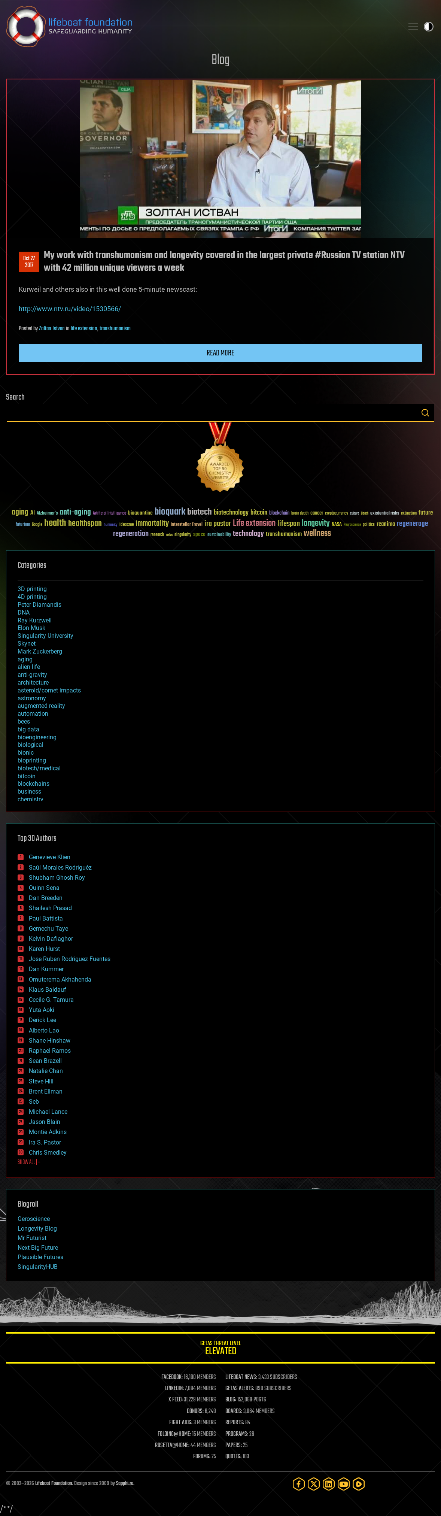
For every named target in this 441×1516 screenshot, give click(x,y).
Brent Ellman (46, 1091)
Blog (220, 60)
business (29, 791)
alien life (29, 666)
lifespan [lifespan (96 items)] (288, 523)
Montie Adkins (48, 1132)
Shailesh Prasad (50, 908)
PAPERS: (233, 1445)
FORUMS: (201, 1457)
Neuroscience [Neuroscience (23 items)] (352, 525)
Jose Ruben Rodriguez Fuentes (69, 958)
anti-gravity (32, 674)
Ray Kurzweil (35, 620)
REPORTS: (234, 1423)
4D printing (32, 596)
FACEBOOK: (172, 1377)
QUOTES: (233, 1457)
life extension (84, 329)
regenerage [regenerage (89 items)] (412, 524)
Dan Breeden (46, 897)
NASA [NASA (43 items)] (337, 525)
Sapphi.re (124, 1483)
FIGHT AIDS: (180, 1423)
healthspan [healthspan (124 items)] (85, 523)
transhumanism (115, 329)
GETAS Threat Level (220, 1349)
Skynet (27, 643)
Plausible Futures (40, 1257)
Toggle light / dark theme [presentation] (429, 26)
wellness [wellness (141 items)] (317, 534)
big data (28, 729)
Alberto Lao (44, 1030)
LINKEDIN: (174, 1389)
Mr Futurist (32, 1237)
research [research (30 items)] (157, 535)
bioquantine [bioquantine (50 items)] (140, 513)
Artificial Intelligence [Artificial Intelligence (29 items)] (109, 513)
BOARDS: (233, 1411)
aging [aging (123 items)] (20, 512)
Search (425, 413)
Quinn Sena (44, 887)
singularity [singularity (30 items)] (182, 535)
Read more (220, 353)
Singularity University (45, 635)
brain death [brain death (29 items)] (299, 513)
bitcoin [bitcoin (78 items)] (258, 513)
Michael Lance (48, 1111)
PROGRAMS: (236, 1434)
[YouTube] (344, 1484)
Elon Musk (31, 627)
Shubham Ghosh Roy (57, 877)
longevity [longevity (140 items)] (316, 523)
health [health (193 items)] (55, 523)
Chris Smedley (48, 1152)
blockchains (33, 783)
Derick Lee (42, 1020)
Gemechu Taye (48, 928)
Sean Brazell (45, 1060)
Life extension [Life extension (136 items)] (254, 523)
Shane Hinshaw (49, 1040)
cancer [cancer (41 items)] (316, 513)
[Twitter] (314, 1484)
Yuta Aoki (41, 1009)
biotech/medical (39, 768)
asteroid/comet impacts (49, 690)
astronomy (32, 698)
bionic (26, 752)
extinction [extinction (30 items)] (409, 513)
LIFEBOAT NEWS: (241, 1377)
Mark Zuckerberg (40, 651)
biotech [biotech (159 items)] (199, 512)
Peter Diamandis (39, 604)
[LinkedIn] (329, 1484)
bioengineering (37, 737)
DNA (24, 612)
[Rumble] (359, 1484)
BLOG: (230, 1400)
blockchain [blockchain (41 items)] (279, 513)
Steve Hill (41, 1081)
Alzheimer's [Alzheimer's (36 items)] (47, 513)
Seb (34, 1101)
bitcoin (27, 776)
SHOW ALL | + (29, 1162)
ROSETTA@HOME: (172, 1445)
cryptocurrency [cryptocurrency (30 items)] (336, 513)
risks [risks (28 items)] (169, 535)
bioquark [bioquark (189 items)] (170, 512)
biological (30, 744)
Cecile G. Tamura (51, 999)
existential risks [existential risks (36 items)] (384, 513)
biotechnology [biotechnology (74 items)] (231, 513)
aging (25, 659)
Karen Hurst (44, 948)
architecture (33, 682)
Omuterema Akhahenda (60, 979)
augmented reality (41, 705)
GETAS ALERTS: (239, 1389)
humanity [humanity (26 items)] (111, 525)
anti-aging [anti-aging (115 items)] (75, 512)
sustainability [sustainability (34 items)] (219, 535)
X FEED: (175, 1400)
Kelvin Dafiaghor (51, 938)
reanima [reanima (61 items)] (386, 524)
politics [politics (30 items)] (369, 524)
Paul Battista (46, 918)
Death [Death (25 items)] (364, 514)
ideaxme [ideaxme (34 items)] (126, 525)
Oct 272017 (29, 262)
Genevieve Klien (49, 857)
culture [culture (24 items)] (354, 514)
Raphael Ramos (50, 1050)
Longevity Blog (37, 1228)
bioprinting (32, 760)
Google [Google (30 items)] (37, 524)
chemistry (30, 799)
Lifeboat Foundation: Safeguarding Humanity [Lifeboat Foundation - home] (202, 26)
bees (24, 721)
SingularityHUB (38, 1266)
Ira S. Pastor (45, 1142)
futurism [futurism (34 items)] (23, 525)
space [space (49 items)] (199, 534)
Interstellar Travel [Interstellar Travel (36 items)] (187, 525)
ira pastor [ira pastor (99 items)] (217, 523)
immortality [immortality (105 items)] (152, 523)
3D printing (32, 588)
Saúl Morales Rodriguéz (60, 867)
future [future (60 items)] (426, 512)
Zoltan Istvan (52, 329)
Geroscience (34, 1218)
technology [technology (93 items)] (248, 534)
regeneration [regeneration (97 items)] (131, 534)
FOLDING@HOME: (174, 1434)
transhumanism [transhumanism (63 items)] (284, 534)
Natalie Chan (46, 1070)
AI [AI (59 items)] (32, 513)
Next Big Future (38, 1247)
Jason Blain (44, 1121)
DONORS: (195, 1411)
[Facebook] (299, 1484)
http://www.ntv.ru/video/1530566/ (70, 309)
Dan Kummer (46, 969)
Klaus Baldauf (47, 989)
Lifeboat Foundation (53, 1483)
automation (33, 713)
